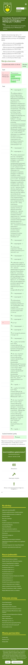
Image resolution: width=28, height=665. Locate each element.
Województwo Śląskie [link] (7, 604)
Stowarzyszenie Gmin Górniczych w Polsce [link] (11, 608)
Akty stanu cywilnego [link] (7, 518)
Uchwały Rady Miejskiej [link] (7, 524)
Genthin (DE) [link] (5, 637)
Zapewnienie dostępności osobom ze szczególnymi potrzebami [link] (13, 542)
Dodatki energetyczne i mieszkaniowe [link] (10, 522)
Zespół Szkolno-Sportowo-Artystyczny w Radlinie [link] (13, 575)
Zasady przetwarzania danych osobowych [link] (11, 539)
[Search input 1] (21, 8)
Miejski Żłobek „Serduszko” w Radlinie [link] (10, 565)
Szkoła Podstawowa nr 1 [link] (7, 573)
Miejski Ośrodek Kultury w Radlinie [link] (10, 559)
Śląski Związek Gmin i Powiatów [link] (9, 606)
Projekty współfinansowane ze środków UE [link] (11, 514)
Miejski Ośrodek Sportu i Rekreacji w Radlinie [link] (12, 561)
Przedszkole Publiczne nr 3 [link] (8, 571)
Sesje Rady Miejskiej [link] (6, 526)
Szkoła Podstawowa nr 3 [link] (7, 578)
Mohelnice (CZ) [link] (5, 639)
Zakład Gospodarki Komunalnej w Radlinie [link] (11, 586)
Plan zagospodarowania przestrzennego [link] (11, 531)
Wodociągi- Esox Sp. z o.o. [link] (8, 620)
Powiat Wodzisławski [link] (6, 602)
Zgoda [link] (7, 662)
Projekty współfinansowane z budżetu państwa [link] (12, 512)
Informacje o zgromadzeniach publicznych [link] (11, 547)
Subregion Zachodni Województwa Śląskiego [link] (12, 614)
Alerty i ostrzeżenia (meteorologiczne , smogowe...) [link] (14, 488)
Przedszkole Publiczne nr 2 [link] (8, 569)
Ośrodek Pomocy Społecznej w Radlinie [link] (11, 582)
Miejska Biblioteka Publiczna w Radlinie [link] (11, 590)
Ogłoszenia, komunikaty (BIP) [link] (8, 510)
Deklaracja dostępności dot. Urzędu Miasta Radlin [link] (13, 545)
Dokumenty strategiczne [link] (7, 535)
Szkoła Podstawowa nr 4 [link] (7, 580)
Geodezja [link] (4, 520)
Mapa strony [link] (5, 537)
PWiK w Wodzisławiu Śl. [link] (7, 618)
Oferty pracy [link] (5, 533)
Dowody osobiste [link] (6, 516)
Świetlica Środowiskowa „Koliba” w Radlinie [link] (12, 588)
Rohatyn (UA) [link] (5, 641)
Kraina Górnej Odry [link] (6, 616)
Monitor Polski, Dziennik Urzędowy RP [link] (10, 624)
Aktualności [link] (14, 468)
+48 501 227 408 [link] (16, 456)
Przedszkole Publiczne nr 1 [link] (8, 567)
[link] (7, 8)
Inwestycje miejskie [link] (14, 478)
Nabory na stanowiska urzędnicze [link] (9, 529)
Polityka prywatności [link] (17, 662)
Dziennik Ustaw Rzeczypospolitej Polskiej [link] (11, 622)
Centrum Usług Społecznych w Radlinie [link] (11, 584)
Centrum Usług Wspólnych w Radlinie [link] (10, 563)
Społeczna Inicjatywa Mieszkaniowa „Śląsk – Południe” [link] (12, 611)
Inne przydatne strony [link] (7, 627)
